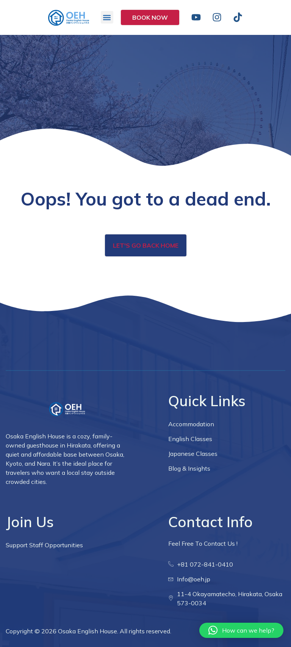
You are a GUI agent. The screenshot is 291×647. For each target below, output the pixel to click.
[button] (107, 17)
